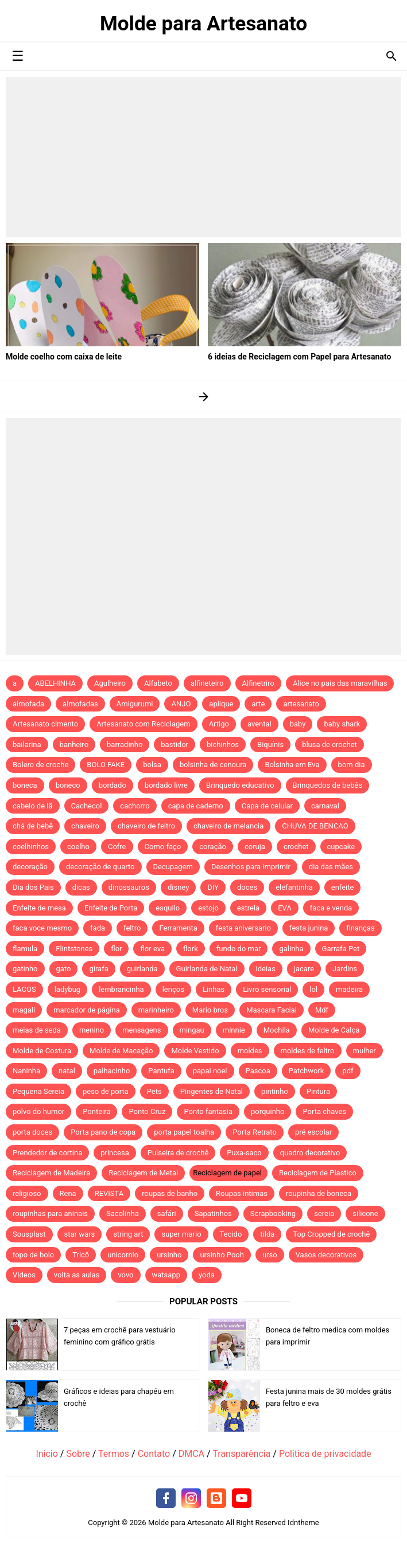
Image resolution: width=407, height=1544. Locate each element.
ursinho (169, 1254)
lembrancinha (121, 989)
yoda (207, 1275)
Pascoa (258, 1070)
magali (24, 1010)
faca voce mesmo (42, 928)
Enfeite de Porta (110, 908)
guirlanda (142, 968)
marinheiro (156, 1010)
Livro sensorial (267, 989)
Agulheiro (110, 683)
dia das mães (331, 866)
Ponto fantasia (208, 1111)
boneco (68, 785)
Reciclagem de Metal (143, 1172)
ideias (266, 968)
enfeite (342, 887)
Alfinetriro (258, 683)
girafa (98, 968)
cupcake (341, 846)
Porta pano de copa (103, 1132)
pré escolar (313, 1132)
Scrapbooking (273, 1213)
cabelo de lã (33, 806)
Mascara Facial (271, 1010)
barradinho (124, 744)
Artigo (219, 724)
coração (212, 846)
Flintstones (74, 948)
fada (97, 928)
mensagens (141, 1030)
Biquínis (270, 744)
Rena (68, 1193)
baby (298, 724)
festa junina (308, 928)
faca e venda (331, 908)
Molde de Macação (121, 1050)
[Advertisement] (203, 157)
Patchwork (306, 1070)
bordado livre (166, 785)
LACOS (24, 989)
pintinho (274, 1091)
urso (269, 1254)
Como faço (163, 846)
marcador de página (86, 1010)
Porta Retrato (254, 1132)
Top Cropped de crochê (331, 1234)
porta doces (32, 1132)
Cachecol (86, 806)
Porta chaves (324, 1111)
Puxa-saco (244, 1152)
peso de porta (106, 1091)
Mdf (321, 1010)
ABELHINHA (55, 683)
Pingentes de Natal (211, 1091)
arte (258, 703)
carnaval (325, 806)
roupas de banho (169, 1193)
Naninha (26, 1070)
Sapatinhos (213, 1213)
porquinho (267, 1111)
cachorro (134, 806)
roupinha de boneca (318, 1193)
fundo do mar (238, 948)
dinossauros (128, 887)
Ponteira (96, 1111)
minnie (234, 1030)
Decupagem (173, 866)
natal (67, 1070)
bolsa (152, 764)
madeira (349, 989)
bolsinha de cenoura (213, 764)
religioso (27, 1193)
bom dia (351, 764)
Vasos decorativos (326, 1254)
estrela (248, 908)
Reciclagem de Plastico (317, 1172)
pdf (347, 1070)
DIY (213, 887)
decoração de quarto (100, 866)
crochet (296, 846)
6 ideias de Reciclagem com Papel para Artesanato (299, 356)
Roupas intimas (242, 1193)
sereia (324, 1213)
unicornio (122, 1254)
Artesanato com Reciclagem (143, 724)
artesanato (301, 703)
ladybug (67, 989)
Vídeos (24, 1275)
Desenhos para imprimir (250, 866)
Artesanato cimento (45, 724)
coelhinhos (31, 846)
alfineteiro (207, 683)
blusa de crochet (329, 744)
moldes (250, 1050)
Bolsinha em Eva (292, 764)
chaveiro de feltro (146, 826)
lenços (173, 989)
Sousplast (29, 1234)
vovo (125, 1275)
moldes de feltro (308, 1050)
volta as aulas (77, 1275)
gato (63, 968)
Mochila (276, 1030)
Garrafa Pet (341, 948)
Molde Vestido (195, 1050)
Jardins (344, 968)
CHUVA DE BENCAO (315, 826)
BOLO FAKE (106, 764)
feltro (132, 928)
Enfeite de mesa (39, 908)
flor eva (152, 948)
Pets (154, 1091)
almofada (28, 703)
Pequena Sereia (38, 1091)
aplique (221, 703)
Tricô (80, 1254)
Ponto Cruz (147, 1111)
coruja (255, 846)
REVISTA (109, 1193)
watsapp (166, 1275)
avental (259, 724)
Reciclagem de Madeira (51, 1172)
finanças (360, 928)
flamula (25, 948)
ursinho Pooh (222, 1254)
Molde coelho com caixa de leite (64, 356)
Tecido (231, 1234)
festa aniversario (243, 928)
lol (313, 989)
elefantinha (294, 887)
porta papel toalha (184, 1132)
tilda (267, 1234)
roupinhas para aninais (50, 1213)
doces (247, 887)
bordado (112, 785)
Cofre (117, 846)
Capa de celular (267, 806)
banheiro (74, 744)
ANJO (181, 703)
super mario (181, 1234)
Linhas (213, 989)
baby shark (342, 724)
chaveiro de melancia (228, 826)
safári (166, 1213)
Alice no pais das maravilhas (340, 683)
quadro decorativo (310, 1152)
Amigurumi (135, 703)
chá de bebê (33, 826)
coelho (78, 846)
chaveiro (85, 826)
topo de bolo (33, 1254)
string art (128, 1234)
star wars (79, 1234)
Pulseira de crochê (178, 1152)
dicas (81, 887)
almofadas (80, 703)
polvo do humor (38, 1111)
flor (116, 948)
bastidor (174, 744)
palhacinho (112, 1070)
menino (91, 1030)
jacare (304, 968)
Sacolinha (122, 1213)
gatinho (25, 968)
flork (190, 948)
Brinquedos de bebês (328, 785)
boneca (25, 785)
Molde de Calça (333, 1030)
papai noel (210, 1070)
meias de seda (37, 1030)
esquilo (168, 908)
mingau (192, 1030)
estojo (208, 908)
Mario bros (210, 1010)
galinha (291, 948)
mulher (364, 1050)
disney (178, 887)
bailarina (27, 744)
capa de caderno (195, 806)
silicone (365, 1213)
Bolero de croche (40, 764)
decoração (30, 866)
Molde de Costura (42, 1050)
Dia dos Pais (33, 887)
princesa (114, 1152)
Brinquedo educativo (240, 785)
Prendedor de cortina (47, 1152)
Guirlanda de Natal (207, 968)
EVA (285, 908)
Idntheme (303, 1522)
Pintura (318, 1091)
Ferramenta (178, 928)
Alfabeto (158, 683)
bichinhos (223, 744)
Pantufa (161, 1070)
